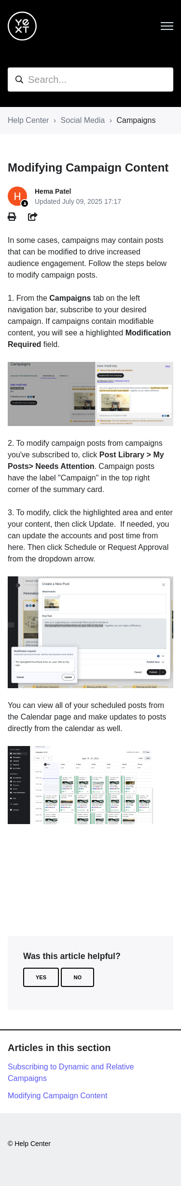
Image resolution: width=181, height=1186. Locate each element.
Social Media (83, 120)
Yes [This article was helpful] (41, 977)
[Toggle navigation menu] (167, 26)
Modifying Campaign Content (57, 1096)
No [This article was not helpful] (77, 977)
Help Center (28, 120)
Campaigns (135, 120)
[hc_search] (90, 79)
